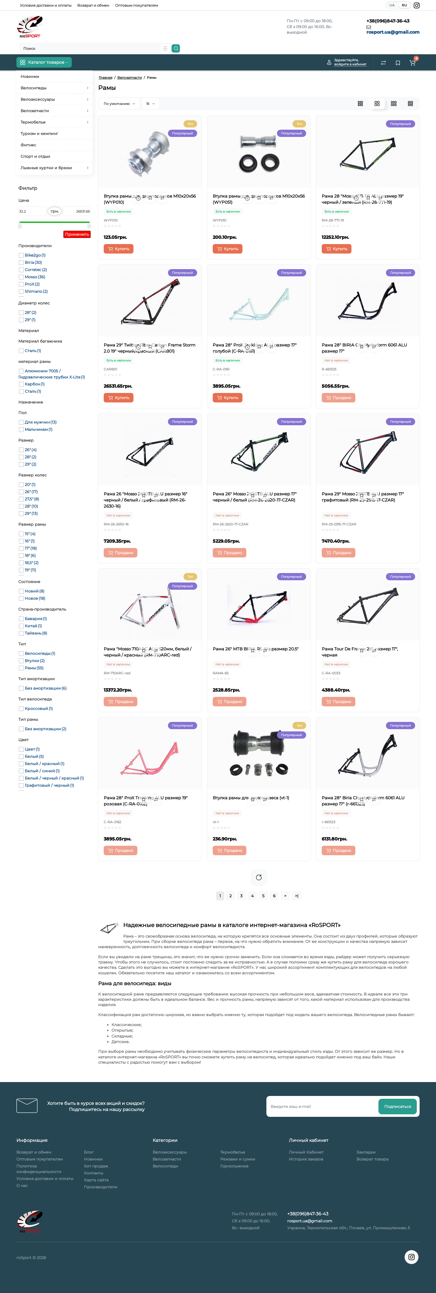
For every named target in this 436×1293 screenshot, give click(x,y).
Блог (89, 1152)
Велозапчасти (167, 1159)
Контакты (93, 1173)
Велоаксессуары (170, 1152)
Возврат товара (372, 1159)
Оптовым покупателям (136, 5)
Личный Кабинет (306, 1152)
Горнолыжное (234, 1166)
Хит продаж (96, 1166)
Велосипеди (165, 1166)
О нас (22, 1185)
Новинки (93, 1159)
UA (392, 5)
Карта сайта (96, 1180)
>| (296, 895)
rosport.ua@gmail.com (393, 32)
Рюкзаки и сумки (237, 1159)
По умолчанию (119, 104)
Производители (100, 1186)
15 (150, 104)
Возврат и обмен (93, 5)
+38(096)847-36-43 (387, 21)
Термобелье (232, 1152)
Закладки (366, 1152)
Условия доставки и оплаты (45, 5)
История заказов (306, 1159)
